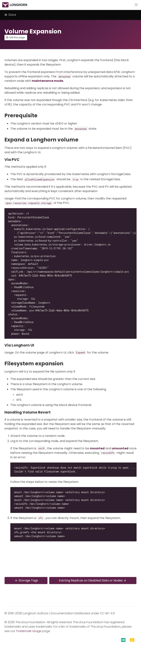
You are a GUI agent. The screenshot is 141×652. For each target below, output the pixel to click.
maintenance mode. (48, 81)
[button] (136, 5)
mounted (97, 448)
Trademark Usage (28, 631)
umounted (120, 448)
